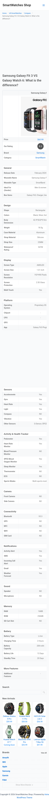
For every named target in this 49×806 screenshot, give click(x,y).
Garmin (5, 775)
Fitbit (4, 780)
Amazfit (5, 758)
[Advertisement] (24, 47)
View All (44, 753)
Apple (4, 767)
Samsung (40, 153)
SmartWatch (40, 158)
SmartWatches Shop (17, 5)
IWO (4, 762)
